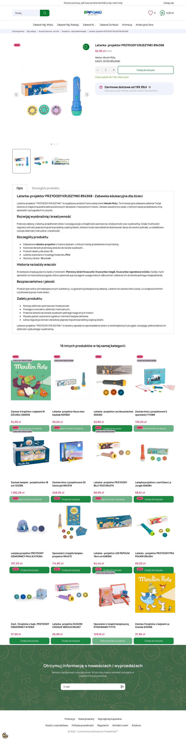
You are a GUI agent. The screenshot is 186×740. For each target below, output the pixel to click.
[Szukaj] (26, 13)
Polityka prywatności (83, 725)
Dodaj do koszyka (146, 70)
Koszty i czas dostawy (56, 725)
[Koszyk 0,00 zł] (167, 13)
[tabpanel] (51, 94)
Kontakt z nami (120, 725)
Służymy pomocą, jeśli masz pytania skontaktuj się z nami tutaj (93, 2)
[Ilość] (105, 70)
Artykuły (136, 725)
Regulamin (103, 725)
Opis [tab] (20, 188)
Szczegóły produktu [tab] (45, 188)
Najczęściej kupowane (110, 719)
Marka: (98, 57)
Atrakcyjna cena (144, 24)
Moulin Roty (109, 57)
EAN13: (98, 61)
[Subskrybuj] (122, 687)
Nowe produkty (86, 719)
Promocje (70, 719)
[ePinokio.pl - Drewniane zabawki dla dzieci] (93, 13)
